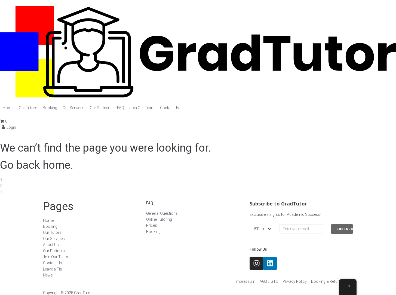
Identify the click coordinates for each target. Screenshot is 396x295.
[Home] (8, 107)
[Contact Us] (169, 107)
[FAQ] (120, 107)
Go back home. (36, 165)
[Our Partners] (100, 107)
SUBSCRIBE (344, 229)
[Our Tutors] (28, 107)
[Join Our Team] (142, 107)
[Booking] (50, 107)
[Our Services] (73, 107)
